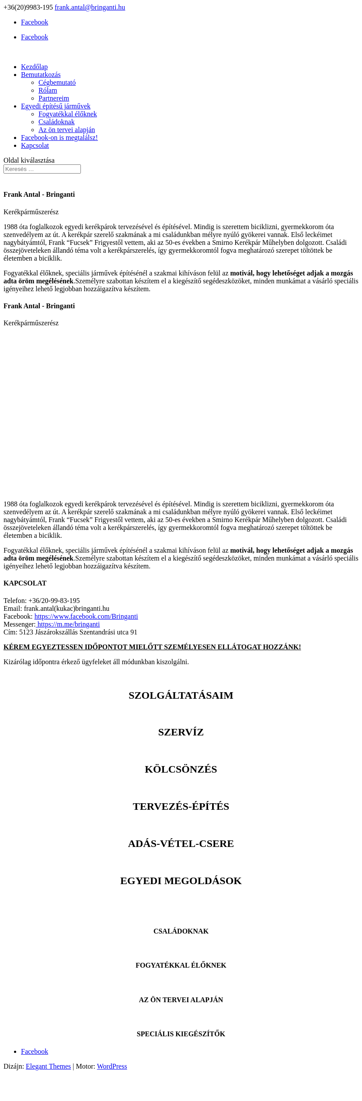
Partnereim (53, 98)
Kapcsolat (35, 145)
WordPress (112, 1066)
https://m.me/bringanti (68, 624)
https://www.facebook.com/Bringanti (86, 616)
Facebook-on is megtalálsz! (59, 137)
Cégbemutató (57, 82)
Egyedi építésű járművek (55, 106)
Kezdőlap (34, 66)
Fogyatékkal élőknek (67, 114)
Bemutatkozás (41, 74)
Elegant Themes (48, 1066)
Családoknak (56, 121)
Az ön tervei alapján (66, 129)
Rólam (47, 90)
